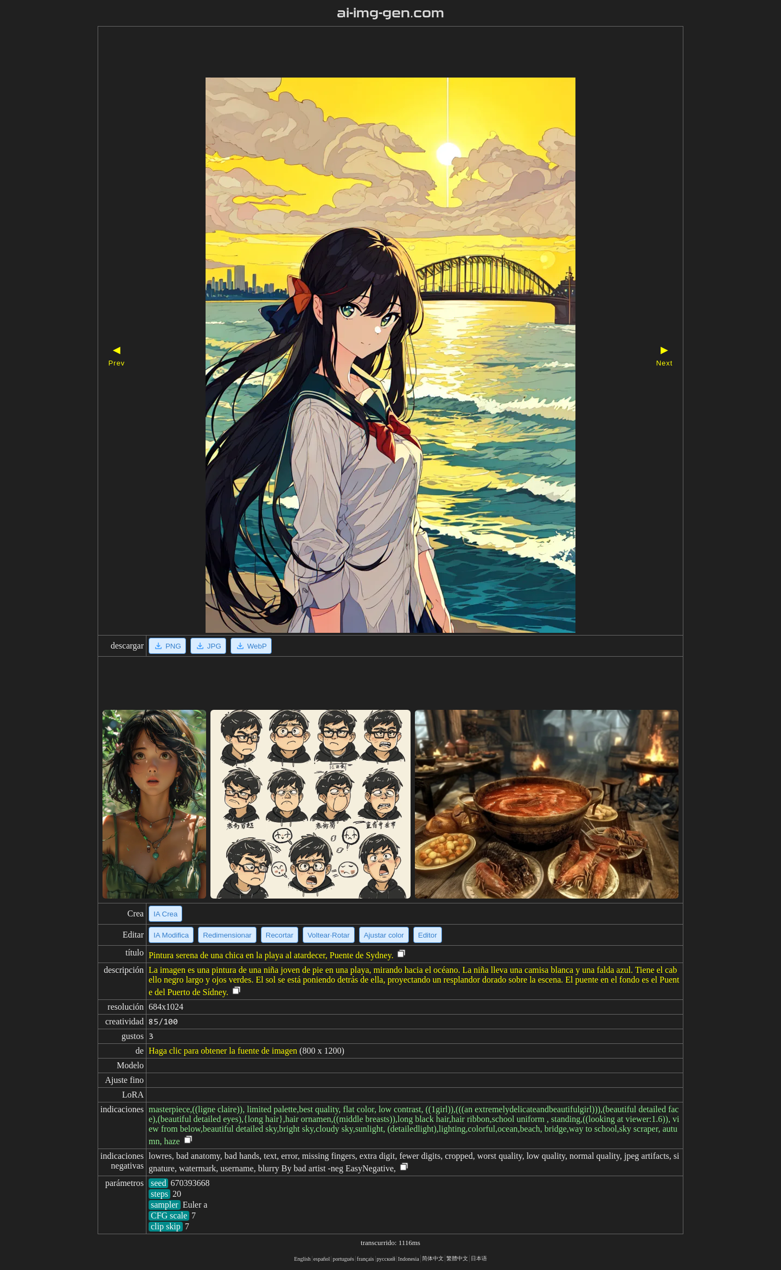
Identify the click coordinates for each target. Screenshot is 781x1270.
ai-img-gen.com (391, 13)
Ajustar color (384, 935)
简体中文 (433, 1258)
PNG (167, 646)
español (321, 1259)
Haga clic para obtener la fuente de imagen (223, 1050)
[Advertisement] (371, 53)
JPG (208, 646)
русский (386, 1259)
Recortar (279, 935)
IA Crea (165, 914)
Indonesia (408, 1259)
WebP (251, 646)
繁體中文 (457, 1258)
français (365, 1259)
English (302, 1259)
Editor (427, 935)
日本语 (479, 1258)
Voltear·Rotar (329, 935)
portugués (343, 1259)
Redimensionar (227, 935)
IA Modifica (171, 935)
